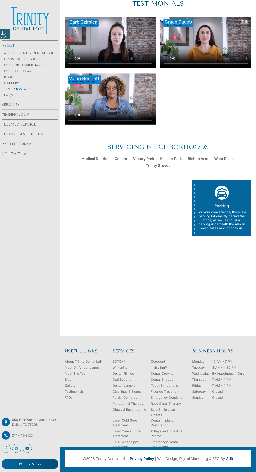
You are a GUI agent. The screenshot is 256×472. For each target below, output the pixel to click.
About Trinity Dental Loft (30, 53)
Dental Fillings (123, 373)
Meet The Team (18, 71)
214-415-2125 (22, 435)
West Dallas (224, 159)
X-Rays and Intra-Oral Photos (167, 433)
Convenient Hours (22, 59)
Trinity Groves (158, 165)
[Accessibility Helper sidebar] (5, 34)
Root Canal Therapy (166, 404)
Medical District (95, 159)
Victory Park (143, 159)
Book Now (30, 464)
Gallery (11, 83)
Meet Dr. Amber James (25, 65)
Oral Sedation (123, 379)
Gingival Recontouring (129, 410)
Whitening (120, 367)
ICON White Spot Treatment (125, 444)
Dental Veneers (124, 385)
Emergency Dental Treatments (165, 444)
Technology (15, 114)
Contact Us (14, 154)
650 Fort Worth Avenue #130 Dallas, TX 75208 (34, 422)
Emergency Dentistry (167, 398)
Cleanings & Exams (127, 391)
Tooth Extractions (164, 385)
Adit (229, 459)
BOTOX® (119, 361)
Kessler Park (171, 159)
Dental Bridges (162, 379)
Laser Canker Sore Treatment (127, 433)
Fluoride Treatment (165, 391)
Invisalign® (159, 367)
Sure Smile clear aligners (163, 412)
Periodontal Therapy (128, 404)
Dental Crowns (162, 373)
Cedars (121, 159)
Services (11, 105)
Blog (9, 77)
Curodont (158, 361)
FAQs (8, 95)
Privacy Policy (142, 459)
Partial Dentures (125, 398)
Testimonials (17, 89)
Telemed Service (19, 124)
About (8, 45)
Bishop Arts (198, 159)
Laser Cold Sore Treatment (125, 422)
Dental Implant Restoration (162, 422)
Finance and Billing (23, 134)
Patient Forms (17, 144)
